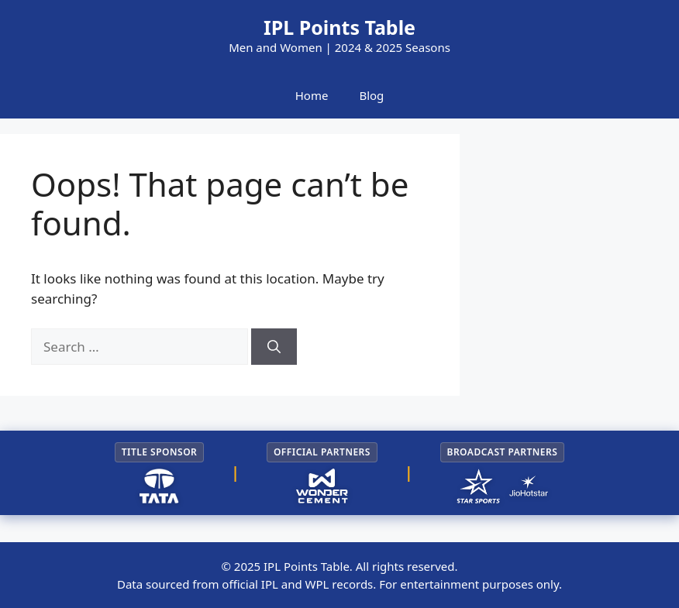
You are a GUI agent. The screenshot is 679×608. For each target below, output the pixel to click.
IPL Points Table (339, 27)
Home (312, 95)
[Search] (274, 347)
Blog (371, 95)
